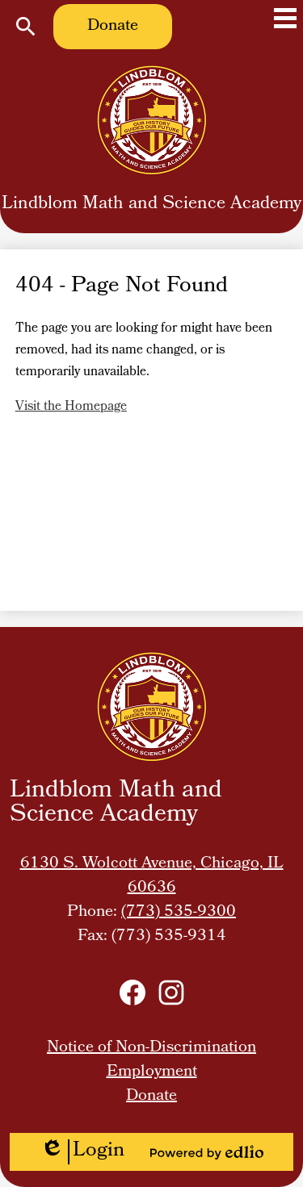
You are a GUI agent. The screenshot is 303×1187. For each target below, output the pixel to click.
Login (82, 1151)
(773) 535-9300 (178, 912)
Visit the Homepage (71, 407)
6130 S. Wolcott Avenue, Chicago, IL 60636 (152, 876)
